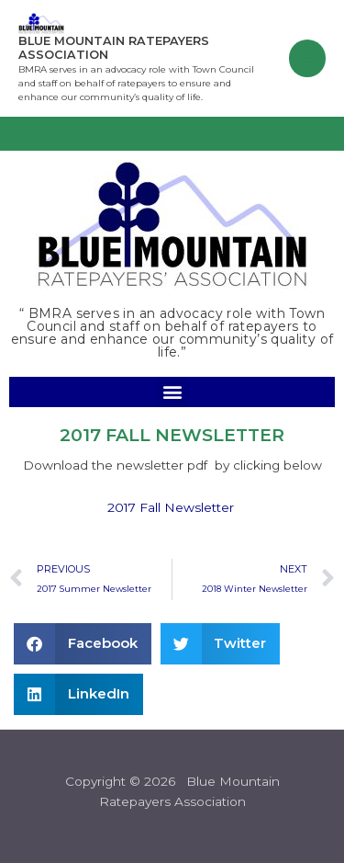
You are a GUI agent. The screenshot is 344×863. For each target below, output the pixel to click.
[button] (172, 392)
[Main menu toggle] (308, 58)
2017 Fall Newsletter (170, 507)
